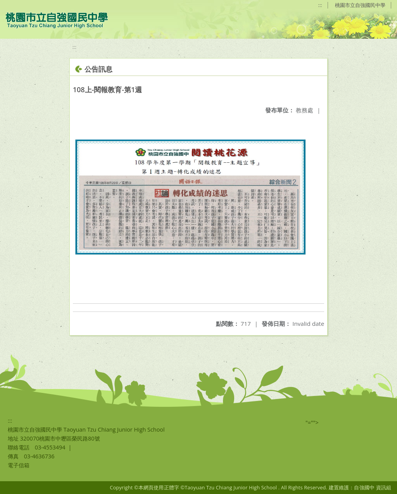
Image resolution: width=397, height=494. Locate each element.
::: (320, 5)
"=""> (312, 422)
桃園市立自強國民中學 (360, 5)
